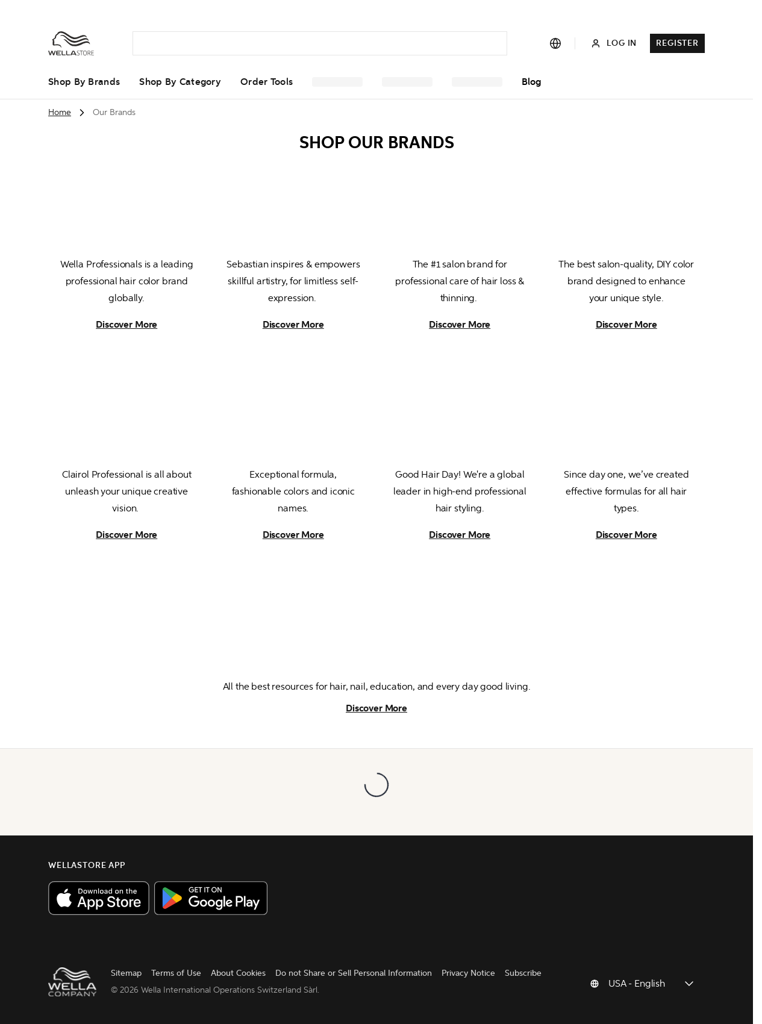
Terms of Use (162, 977)
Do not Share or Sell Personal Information (339, 977)
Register (677, 43)
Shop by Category (180, 82)
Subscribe (508, 977)
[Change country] (652, 985)
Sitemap (111, 977)
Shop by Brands (84, 82)
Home (59, 112)
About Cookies (223, 977)
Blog (531, 82)
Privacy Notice (454, 977)
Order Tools (266, 82)
